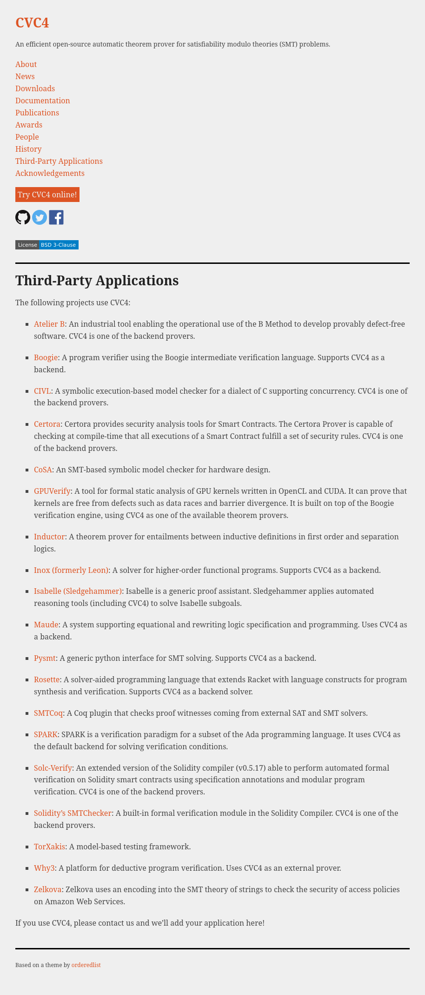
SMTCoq (48, 713)
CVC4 (32, 22)
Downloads (35, 88)
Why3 (44, 868)
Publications (37, 113)
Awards (28, 125)
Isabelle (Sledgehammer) (78, 591)
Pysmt (45, 658)
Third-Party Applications (59, 161)
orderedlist (86, 965)
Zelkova (48, 889)
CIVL (42, 391)
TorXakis (49, 846)
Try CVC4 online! (47, 194)
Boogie (46, 357)
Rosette (47, 679)
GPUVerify (52, 491)
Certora (47, 424)
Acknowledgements (50, 173)
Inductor (49, 536)
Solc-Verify (53, 768)
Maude (46, 624)
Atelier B (49, 324)
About (26, 64)
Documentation (42, 100)
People (27, 137)
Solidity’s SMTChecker (73, 813)
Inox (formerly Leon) (71, 570)
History (28, 149)
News (25, 76)
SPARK (46, 734)
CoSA (43, 469)
